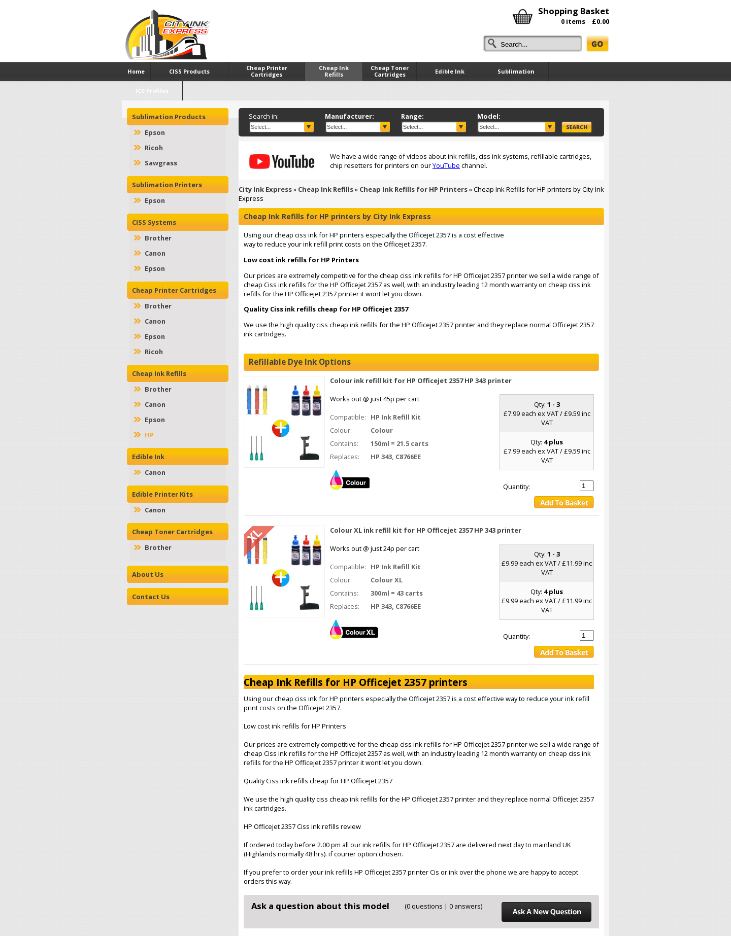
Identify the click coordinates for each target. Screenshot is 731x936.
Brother (158, 237)
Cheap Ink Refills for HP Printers (413, 189)
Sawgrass (161, 162)
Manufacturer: (349, 116)
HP (149, 434)
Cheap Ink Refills (325, 189)
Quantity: (516, 486)
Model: (489, 116)
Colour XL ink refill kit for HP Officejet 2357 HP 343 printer (425, 530)
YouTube (446, 165)
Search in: (264, 116)
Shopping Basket (573, 11)
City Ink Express (265, 189)
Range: (412, 116)
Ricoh (154, 147)
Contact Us (151, 596)
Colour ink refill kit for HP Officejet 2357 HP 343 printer (421, 380)
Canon (155, 253)
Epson (155, 132)
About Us (147, 574)
